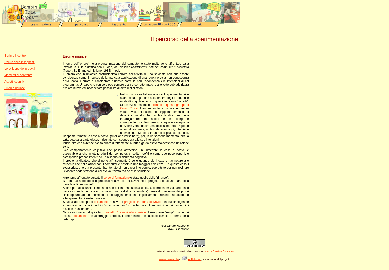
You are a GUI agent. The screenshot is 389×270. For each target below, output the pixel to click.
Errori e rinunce (14, 88)
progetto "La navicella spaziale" (125, 212)
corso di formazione (117, 177)
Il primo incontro (15, 55)
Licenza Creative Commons (218, 251)
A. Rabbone (194, 259)
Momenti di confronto (18, 75)
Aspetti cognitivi (14, 81)
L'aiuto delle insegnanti (19, 62)
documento (101, 202)
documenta (80, 216)
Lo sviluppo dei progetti (19, 68)
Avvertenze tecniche (169, 259)
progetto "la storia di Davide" (143, 202)
